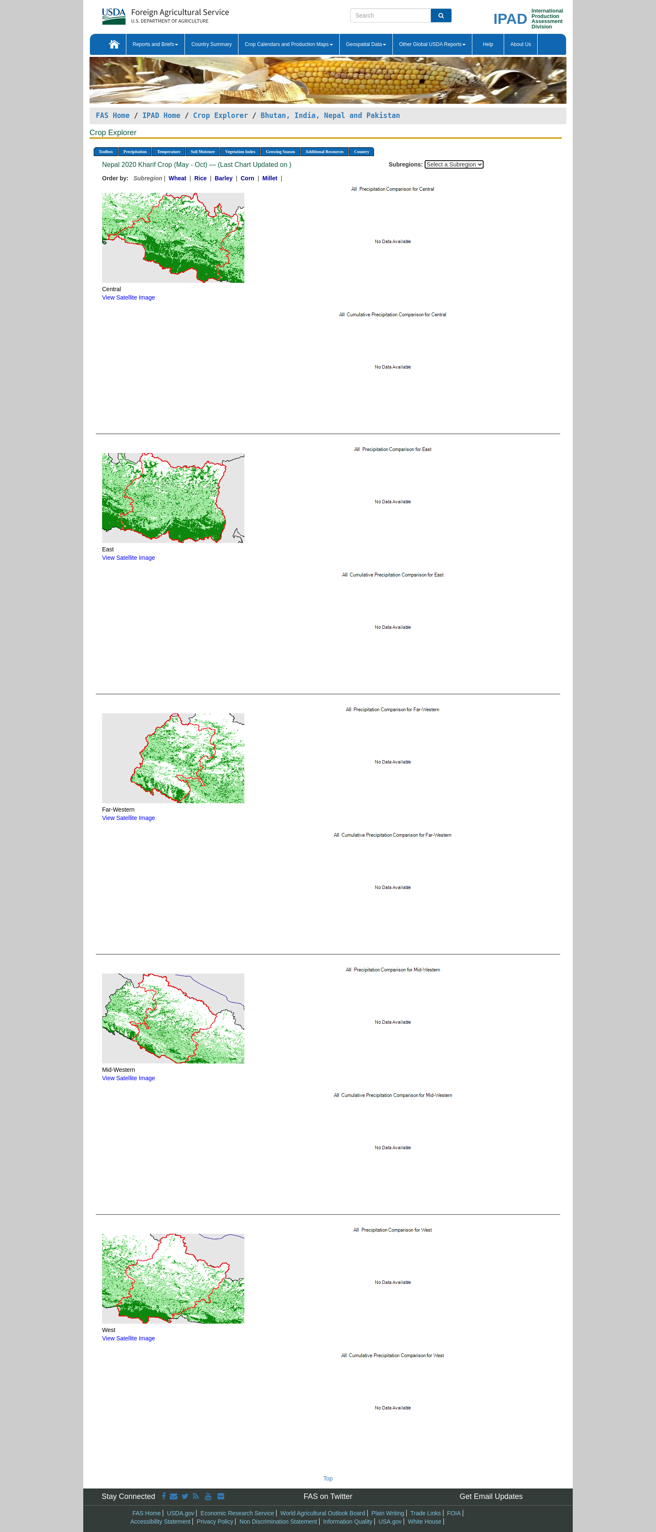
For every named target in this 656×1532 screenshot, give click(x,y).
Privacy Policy (215, 1521)
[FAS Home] (144, 13)
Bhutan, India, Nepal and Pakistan (330, 115)
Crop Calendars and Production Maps (289, 44)
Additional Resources (324, 151)
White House (424, 1521)
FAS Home (113, 115)
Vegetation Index (240, 151)
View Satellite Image (128, 297)
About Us (520, 44)
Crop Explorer (220, 115)
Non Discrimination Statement (278, 1521)
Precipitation (134, 151)
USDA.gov (180, 1513)
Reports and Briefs (155, 44)
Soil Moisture (203, 151)
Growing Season (280, 151)
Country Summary (211, 44)
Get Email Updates (491, 1496)
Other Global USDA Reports (432, 44)
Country (361, 151)
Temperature (168, 151)
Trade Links (425, 1513)
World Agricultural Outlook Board (322, 1513)
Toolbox (106, 151)
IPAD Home (161, 115)
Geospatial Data (366, 44)
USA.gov (390, 1521)
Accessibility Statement (161, 1521)
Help (488, 44)
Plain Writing (388, 1513)
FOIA (454, 1513)
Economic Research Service (237, 1513)
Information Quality (347, 1521)
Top (328, 1478)
